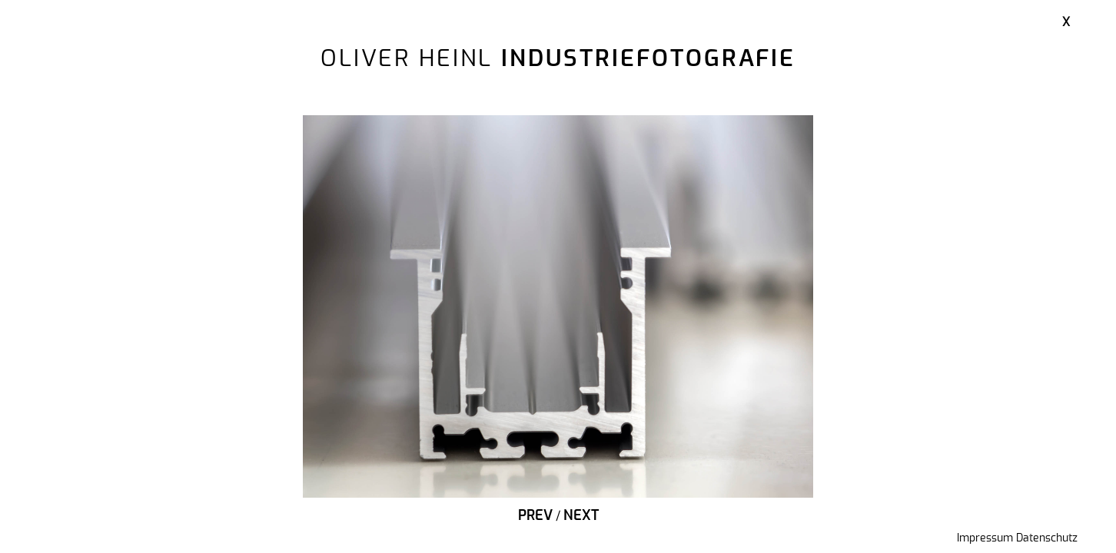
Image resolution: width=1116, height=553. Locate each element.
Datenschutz (1047, 538)
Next (581, 516)
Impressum (985, 538)
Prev (535, 516)
